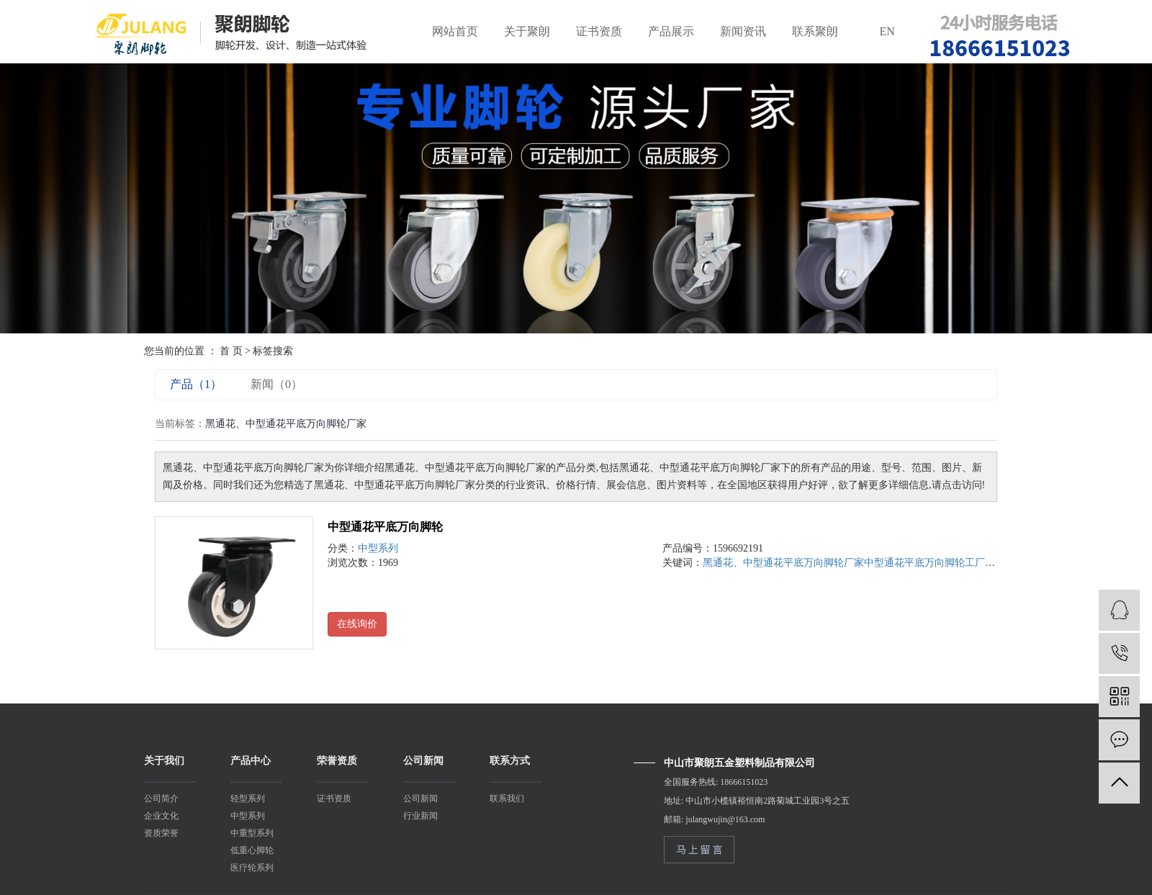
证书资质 (599, 31)
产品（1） (196, 384)
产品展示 (671, 31)
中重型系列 (252, 833)
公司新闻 (420, 798)
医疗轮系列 (252, 868)
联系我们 (507, 798)
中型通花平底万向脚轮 (385, 527)
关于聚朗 (527, 31)
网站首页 (455, 31)
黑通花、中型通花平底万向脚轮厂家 (783, 562)
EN (887, 31)
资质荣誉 (161, 833)
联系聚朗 (815, 31)
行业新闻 (420, 816)
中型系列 (378, 548)
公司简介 (161, 798)
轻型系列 (247, 798)
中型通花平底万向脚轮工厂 (924, 562)
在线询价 (357, 624)
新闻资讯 (743, 31)
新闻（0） (276, 384)
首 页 (231, 351)
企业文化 (161, 816)
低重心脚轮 (252, 850)
